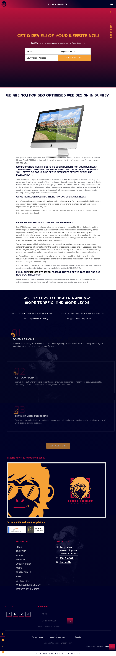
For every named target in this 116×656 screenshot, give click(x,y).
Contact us (65, 562)
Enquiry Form (23, 564)
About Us (21, 551)
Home (19, 547)
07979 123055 (67, 557)
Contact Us (22, 580)
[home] (4, 4)
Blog (18, 576)
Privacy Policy (37, 637)
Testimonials (23, 572)
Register (78, 637)
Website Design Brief (27, 589)
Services (20, 559)
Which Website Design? (28, 585)
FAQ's (19, 568)
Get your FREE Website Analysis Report (27, 522)
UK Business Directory (102, 646)
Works (19, 555)
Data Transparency (58, 637)
